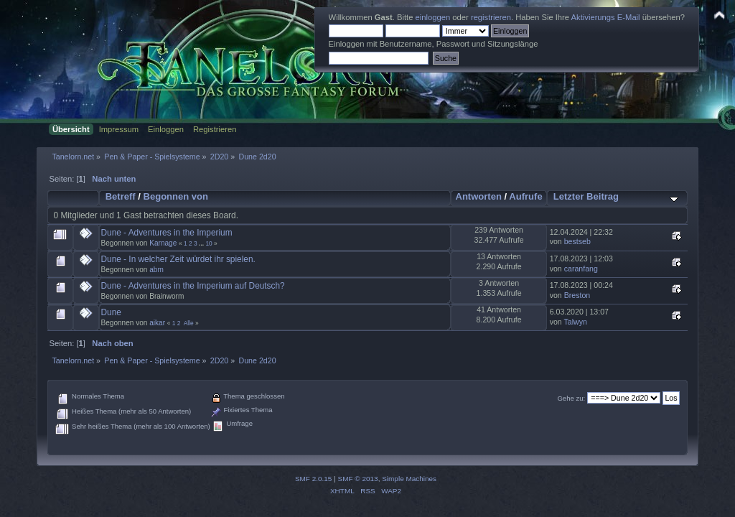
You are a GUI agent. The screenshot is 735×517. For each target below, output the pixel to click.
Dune (111, 312)
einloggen (433, 17)
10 (208, 243)
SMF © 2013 (358, 479)
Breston (577, 295)
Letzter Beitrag (586, 196)
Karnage (163, 243)
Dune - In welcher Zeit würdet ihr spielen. (178, 259)
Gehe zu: (571, 398)
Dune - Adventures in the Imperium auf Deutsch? (193, 286)
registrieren (491, 17)
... (202, 243)
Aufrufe (525, 196)
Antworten (478, 196)
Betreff (121, 196)
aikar (157, 323)
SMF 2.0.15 (313, 479)
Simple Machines (409, 479)
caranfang (581, 268)
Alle (189, 323)
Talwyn (575, 321)
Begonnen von (176, 196)
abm (156, 270)
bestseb (577, 241)
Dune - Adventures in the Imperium (167, 233)
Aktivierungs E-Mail (605, 17)
